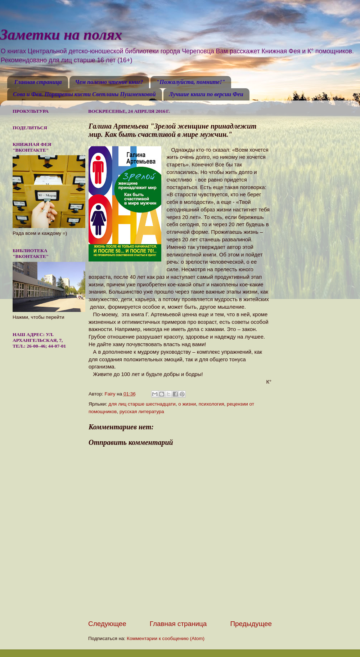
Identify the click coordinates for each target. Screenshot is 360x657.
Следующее (107, 623)
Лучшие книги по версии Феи (206, 94)
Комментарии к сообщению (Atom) (165, 638)
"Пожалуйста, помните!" (190, 82)
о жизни (187, 404)
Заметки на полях (61, 34)
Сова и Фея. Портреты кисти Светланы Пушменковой (84, 94)
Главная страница (38, 82)
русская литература (142, 411)
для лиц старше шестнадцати (141, 404)
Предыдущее (251, 623)
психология (211, 404)
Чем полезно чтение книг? (109, 82)
